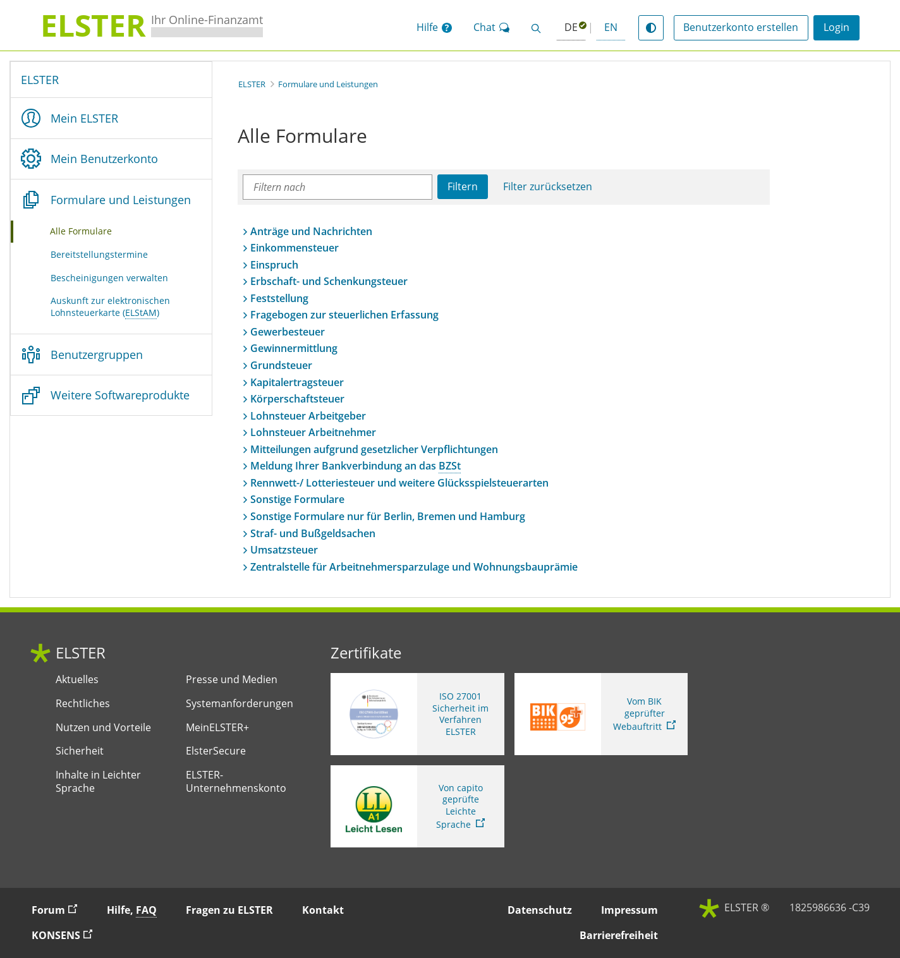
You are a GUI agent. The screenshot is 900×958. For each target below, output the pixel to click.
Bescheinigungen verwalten (109, 278)
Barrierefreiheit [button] (619, 935)
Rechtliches (83, 703)
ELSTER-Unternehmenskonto (236, 782)
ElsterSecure (216, 751)
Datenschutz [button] (540, 910)
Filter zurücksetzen (547, 186)
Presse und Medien (231, 679)
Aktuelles (77, 679)
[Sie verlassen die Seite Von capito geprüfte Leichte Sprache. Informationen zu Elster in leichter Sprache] (417, 806)
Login (836, 27)
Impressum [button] (629, 910)
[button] (434, 27)
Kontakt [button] (323, 910)
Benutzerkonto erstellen (740, 27)
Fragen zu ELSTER (229, 910)
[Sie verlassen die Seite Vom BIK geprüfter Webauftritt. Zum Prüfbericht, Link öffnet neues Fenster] (601, 714)
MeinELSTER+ (217, 727)
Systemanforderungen (239, 703)
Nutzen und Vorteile (103, 727)
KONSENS (68, 935)
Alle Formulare (96, 230)
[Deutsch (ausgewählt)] (571, 28)
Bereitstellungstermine (99, 254)
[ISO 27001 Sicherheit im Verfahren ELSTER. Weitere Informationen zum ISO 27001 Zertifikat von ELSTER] (417, 714)
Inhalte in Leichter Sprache (98, 782)
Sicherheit (80, 751)
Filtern (462, 186)
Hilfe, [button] (132, 910)
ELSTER (40, 79)
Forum (60, 909)
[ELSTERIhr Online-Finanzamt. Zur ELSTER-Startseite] (151, 25)
